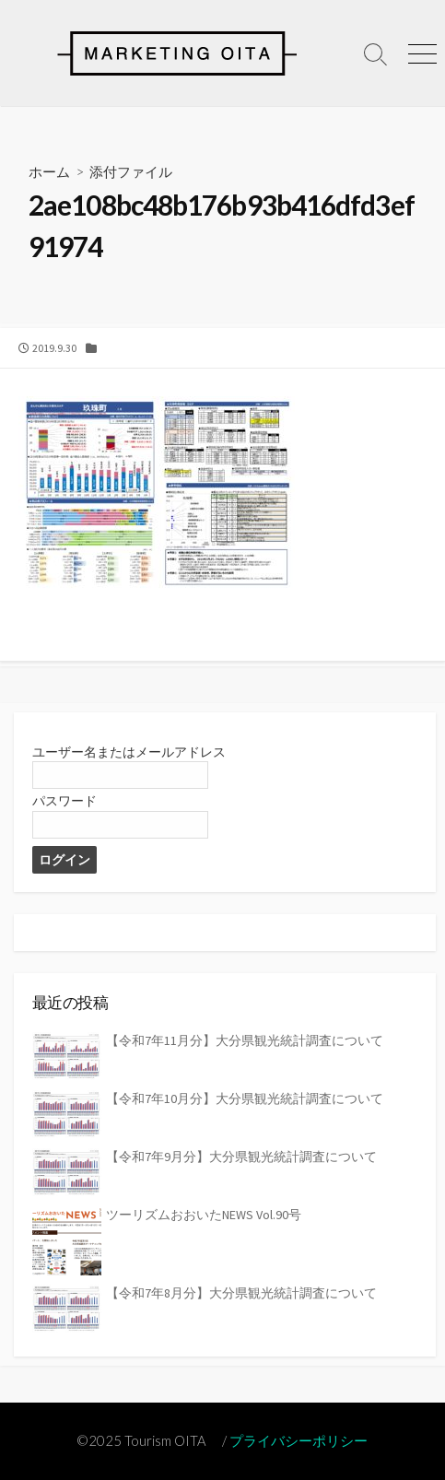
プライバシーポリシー (298, 1440)
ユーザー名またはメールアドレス (129, 752)
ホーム (49, 171)
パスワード (64, 801)
